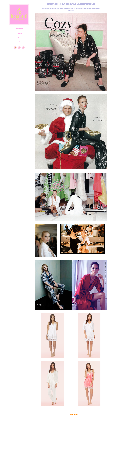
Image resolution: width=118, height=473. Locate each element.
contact (19, 42)
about (19, 38)
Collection (19, 28)
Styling (19, 33)
